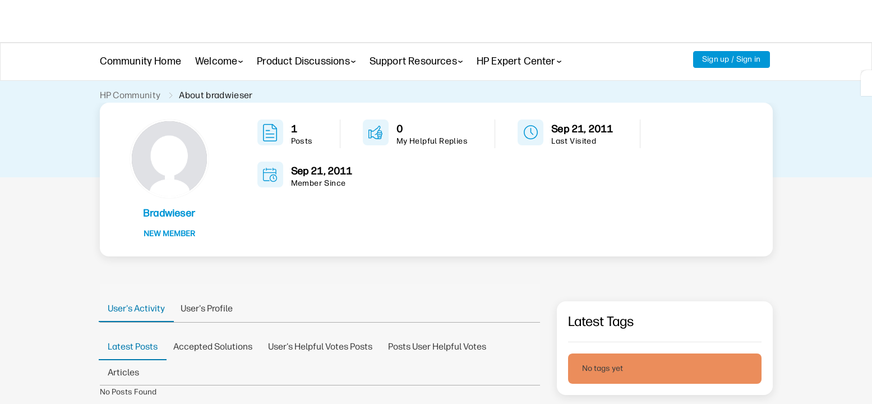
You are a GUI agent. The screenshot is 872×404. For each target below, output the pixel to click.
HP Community (130, 95)
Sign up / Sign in (731, 59)
